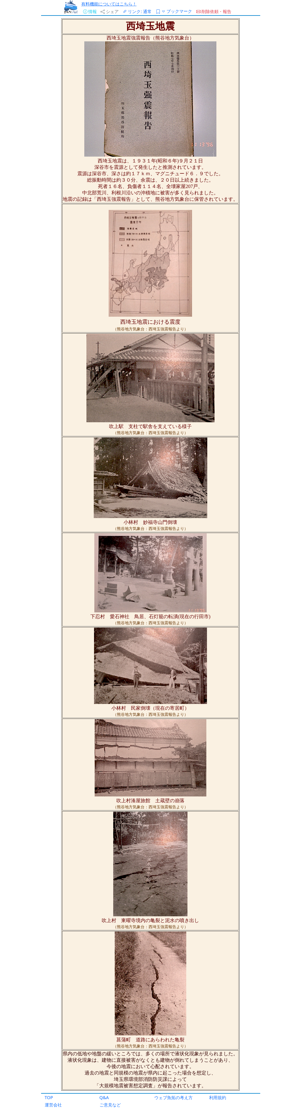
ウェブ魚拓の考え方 (173, 1097)
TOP (49, 1097)
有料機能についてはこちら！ (109, 4)
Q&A (104, 1097)
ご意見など (110, 1105)
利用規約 (217, 1097)
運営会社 (53, 1105)
